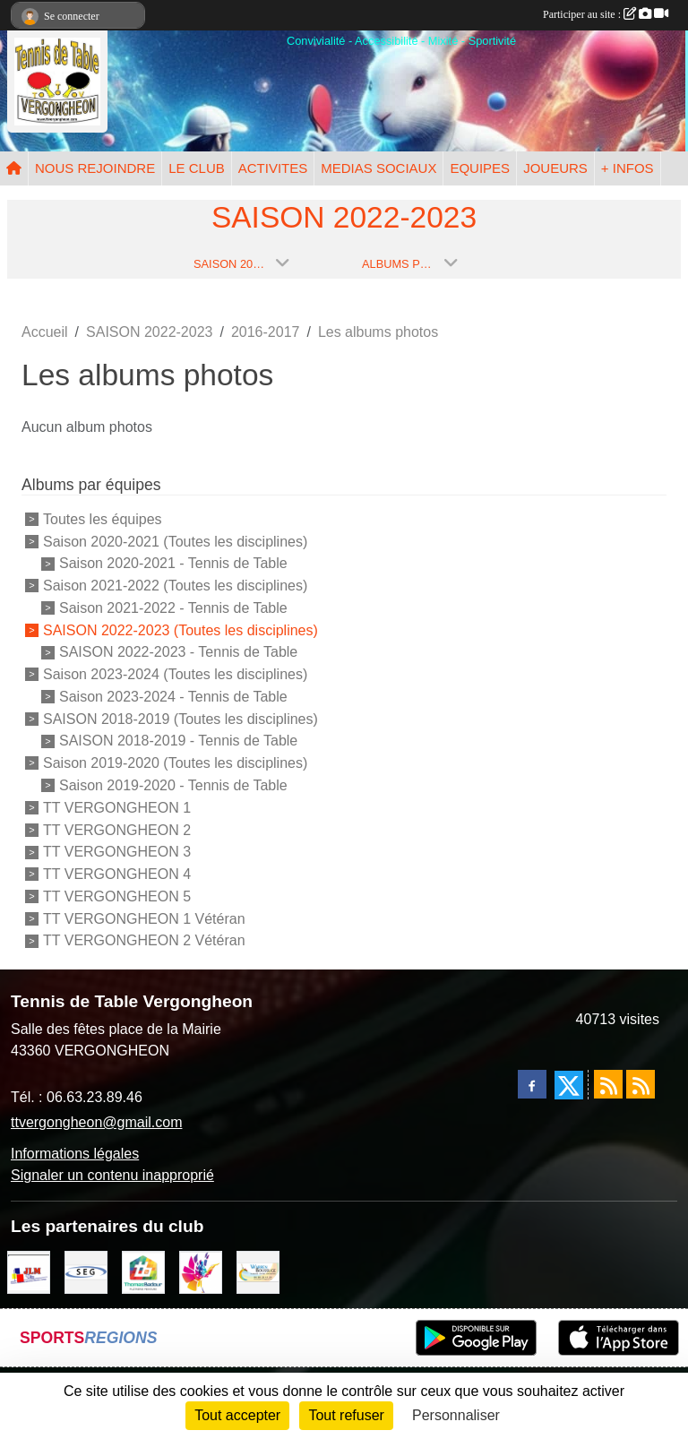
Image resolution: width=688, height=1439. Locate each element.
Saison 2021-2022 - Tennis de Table (173, 608)
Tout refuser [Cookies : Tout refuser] (345, 1415)
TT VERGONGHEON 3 (117, 851)
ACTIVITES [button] (273, 168)
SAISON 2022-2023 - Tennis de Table (178, 651)
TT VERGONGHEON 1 (117, 807)
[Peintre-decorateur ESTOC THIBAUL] (200, 1271)
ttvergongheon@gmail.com (96, 1122)
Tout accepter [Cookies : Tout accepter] (237, 1415)
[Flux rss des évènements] (640, 1084)
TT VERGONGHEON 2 (117, 829)
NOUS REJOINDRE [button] (95, 168)
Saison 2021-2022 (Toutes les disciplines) (175, 585)
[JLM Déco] (28, 1271)
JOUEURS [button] (555, 168)
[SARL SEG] (86, 1271)
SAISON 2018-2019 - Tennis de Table (178, 740)
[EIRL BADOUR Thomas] (143, 1271)
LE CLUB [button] (196, 168)
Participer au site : (605, 14)
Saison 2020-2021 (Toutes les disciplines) (175, 540)
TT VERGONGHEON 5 (117, 896)
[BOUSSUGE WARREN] (258, 1271)
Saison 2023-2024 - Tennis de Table (173, 696)
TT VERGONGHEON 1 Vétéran (144, 918)
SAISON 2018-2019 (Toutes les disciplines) (180, 718)
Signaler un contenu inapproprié (112, 1175)
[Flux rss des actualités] (608, 1084)
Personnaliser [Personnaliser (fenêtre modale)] (456, 1415)
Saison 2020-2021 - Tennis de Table (173, 563)
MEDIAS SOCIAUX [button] (378, 168)
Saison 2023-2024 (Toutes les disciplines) (175, 674)
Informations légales (75, 1153)
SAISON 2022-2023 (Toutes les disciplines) (180, 629)
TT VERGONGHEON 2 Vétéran (144, 940)
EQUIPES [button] (480, 168)
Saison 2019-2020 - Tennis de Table (173, 785)
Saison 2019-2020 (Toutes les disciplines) (175, 763)
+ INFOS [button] (627, 168)
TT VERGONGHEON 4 (117, 874)
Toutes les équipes (102, 519)
